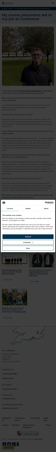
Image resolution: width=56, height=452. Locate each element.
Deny (28, 248)
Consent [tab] (10, 208)
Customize (28, 242)
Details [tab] (28, 208)
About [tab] (46, 208)
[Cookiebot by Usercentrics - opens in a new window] (45, 202)
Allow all (28, 236)
